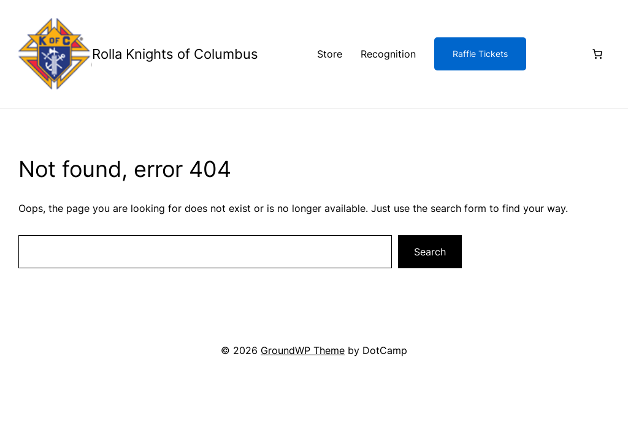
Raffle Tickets (480, 53)
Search (430, 252)
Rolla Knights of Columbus (175, 54)
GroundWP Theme (303, 350)
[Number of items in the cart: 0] (597, 54)
